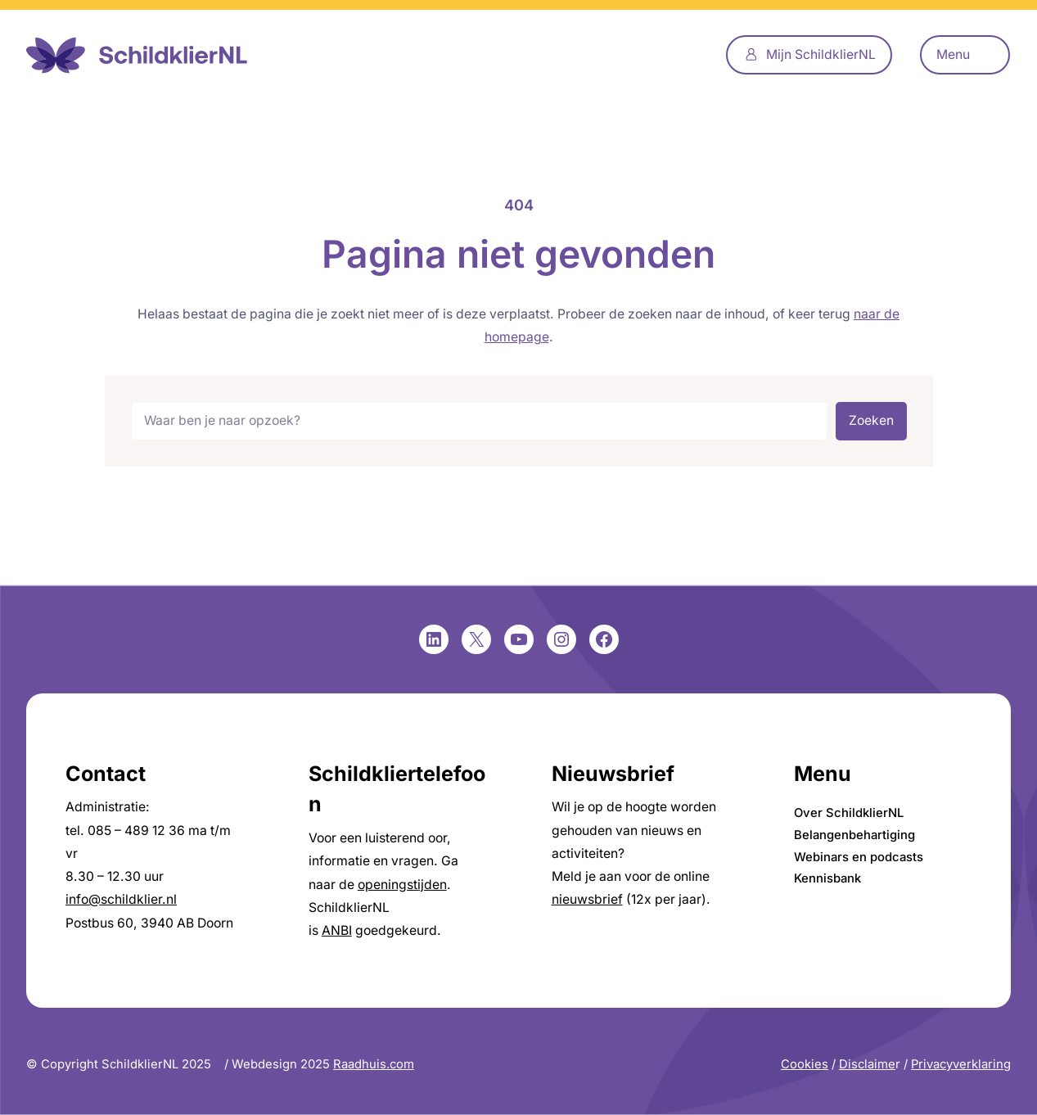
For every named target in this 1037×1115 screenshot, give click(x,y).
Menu (953, 54)
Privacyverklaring (961, 1064)
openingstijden (402, 884)
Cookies (804, 1064)
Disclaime (867, 1064)
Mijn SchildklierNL (821, 54)
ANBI (337, 930)
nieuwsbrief (587, 899)
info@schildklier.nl (121, 899)
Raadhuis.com (373, 1064)
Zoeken (871, 420)
